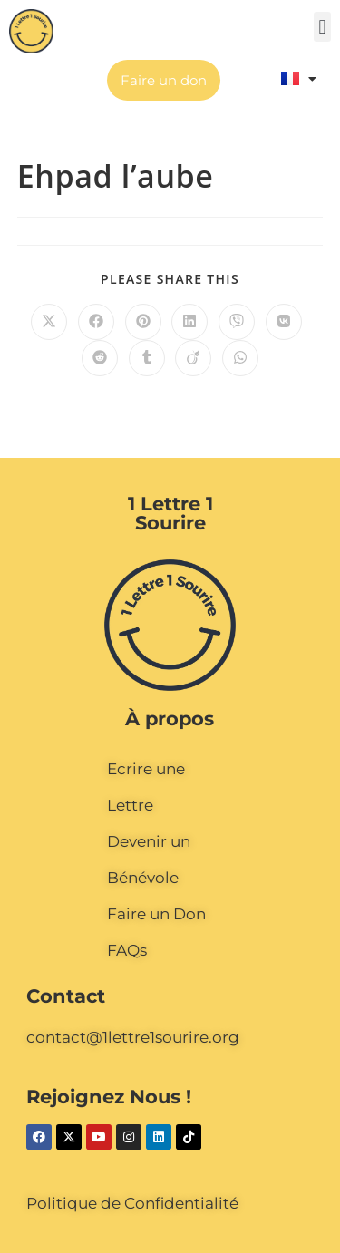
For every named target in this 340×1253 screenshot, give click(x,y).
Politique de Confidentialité (132, 1203)
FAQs (127, 950)
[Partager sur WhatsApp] (240, 358)
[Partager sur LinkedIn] (189, 322)
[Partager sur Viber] (237, 322)
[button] (322, 27)
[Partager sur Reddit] (100, 358)
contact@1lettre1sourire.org (132, 1037)
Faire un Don (156, 914)
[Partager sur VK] (284, 322)
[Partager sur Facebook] (96, 322)
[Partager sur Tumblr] (147, 358)
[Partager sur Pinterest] (143, 322)
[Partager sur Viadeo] (193, 358)
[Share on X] (49, 322)
